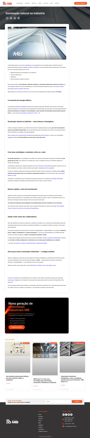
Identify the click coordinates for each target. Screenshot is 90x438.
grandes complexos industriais (31, 67)
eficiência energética (21, 106)
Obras (39, 3)
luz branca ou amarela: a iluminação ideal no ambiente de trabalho (30, 243)
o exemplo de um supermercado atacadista (21, 135)
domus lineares (45, 135)
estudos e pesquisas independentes (52, 237)
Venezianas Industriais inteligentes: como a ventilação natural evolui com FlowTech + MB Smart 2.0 (72, 379)
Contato (57, 3)
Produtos (27, 3)
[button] (7, 18)
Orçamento (41, 429)
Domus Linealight (13, 278)
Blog (51, 3)
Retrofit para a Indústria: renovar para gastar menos (43, 265)
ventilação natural (55, 178)
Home (39, 414)
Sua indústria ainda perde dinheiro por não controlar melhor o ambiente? (17, 378)
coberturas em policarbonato (45, 166)
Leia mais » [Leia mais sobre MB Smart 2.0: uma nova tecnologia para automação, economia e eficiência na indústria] (35, 386)
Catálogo (45, 3)
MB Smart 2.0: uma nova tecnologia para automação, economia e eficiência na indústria (44, 380)
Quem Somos (19, 3)
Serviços (34, 3)
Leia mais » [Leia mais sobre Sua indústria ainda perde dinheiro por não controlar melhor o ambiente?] (8, 383)
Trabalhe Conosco (42, 431)
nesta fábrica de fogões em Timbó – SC (30, 113)
